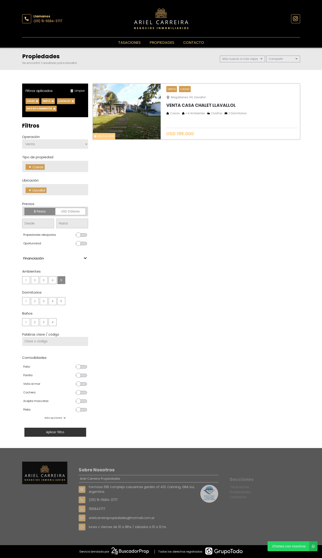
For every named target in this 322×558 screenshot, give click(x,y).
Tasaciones (129, 42)
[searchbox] (47, 168)
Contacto (193, 42)
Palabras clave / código (40, 334)
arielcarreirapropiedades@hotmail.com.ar (122, 531)
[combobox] (55, 166)
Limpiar (77, 91)
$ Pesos (40, 211)
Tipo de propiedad (37, 157)
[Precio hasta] (72, 223)
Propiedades (162, 42)
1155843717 (97, 522)
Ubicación (30, 180)
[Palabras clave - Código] (55, 341)
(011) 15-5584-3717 (47, 21)
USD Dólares (70, 211)
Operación (31, 136)
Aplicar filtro (55, 432)
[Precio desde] (38, 223)
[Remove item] (30, 167)
